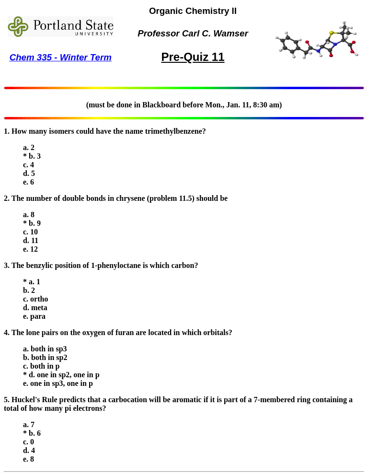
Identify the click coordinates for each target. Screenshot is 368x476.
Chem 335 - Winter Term (61, 57)
